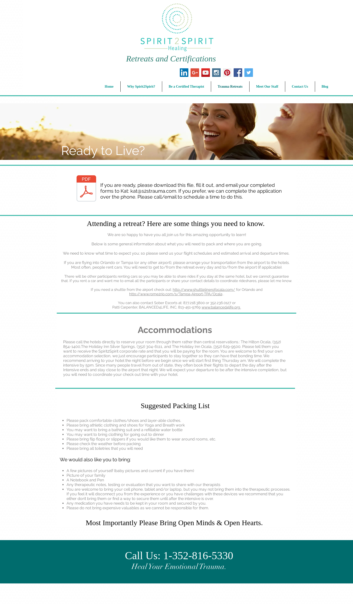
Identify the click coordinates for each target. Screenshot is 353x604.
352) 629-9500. (228, 346)
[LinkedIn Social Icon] (184, 72)
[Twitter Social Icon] (248, 72)
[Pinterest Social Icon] (227, 72)
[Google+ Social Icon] (195, 72)
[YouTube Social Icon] (205, 72)
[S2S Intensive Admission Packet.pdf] (86, 189)
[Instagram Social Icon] (216, 72)
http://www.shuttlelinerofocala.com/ (204, 289)
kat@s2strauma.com (153, 191)
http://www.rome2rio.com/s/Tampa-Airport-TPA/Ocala (175, 294)
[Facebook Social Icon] (238, 72)
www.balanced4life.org (221, 307)
